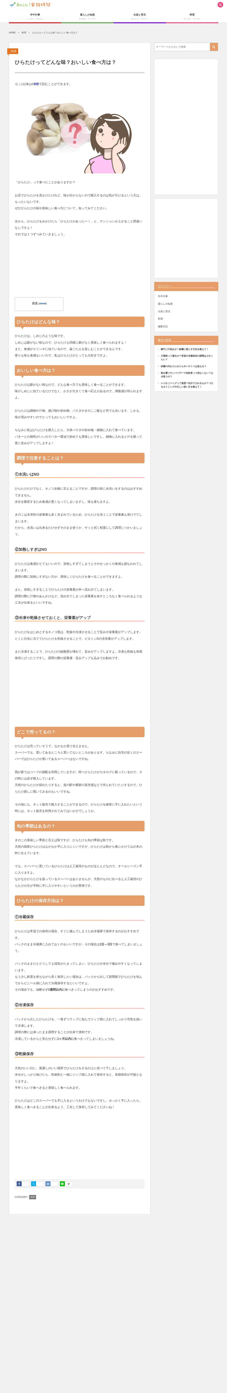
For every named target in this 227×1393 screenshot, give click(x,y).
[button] (220, 5)
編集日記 (163, 326)
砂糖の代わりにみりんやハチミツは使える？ (183, 366)
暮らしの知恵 (165, 303)
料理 (13, 51)
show (42, 303)
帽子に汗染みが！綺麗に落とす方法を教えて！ (185, 349)
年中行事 (163, 296)
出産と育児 (164, 311)
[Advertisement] (80, 270)
